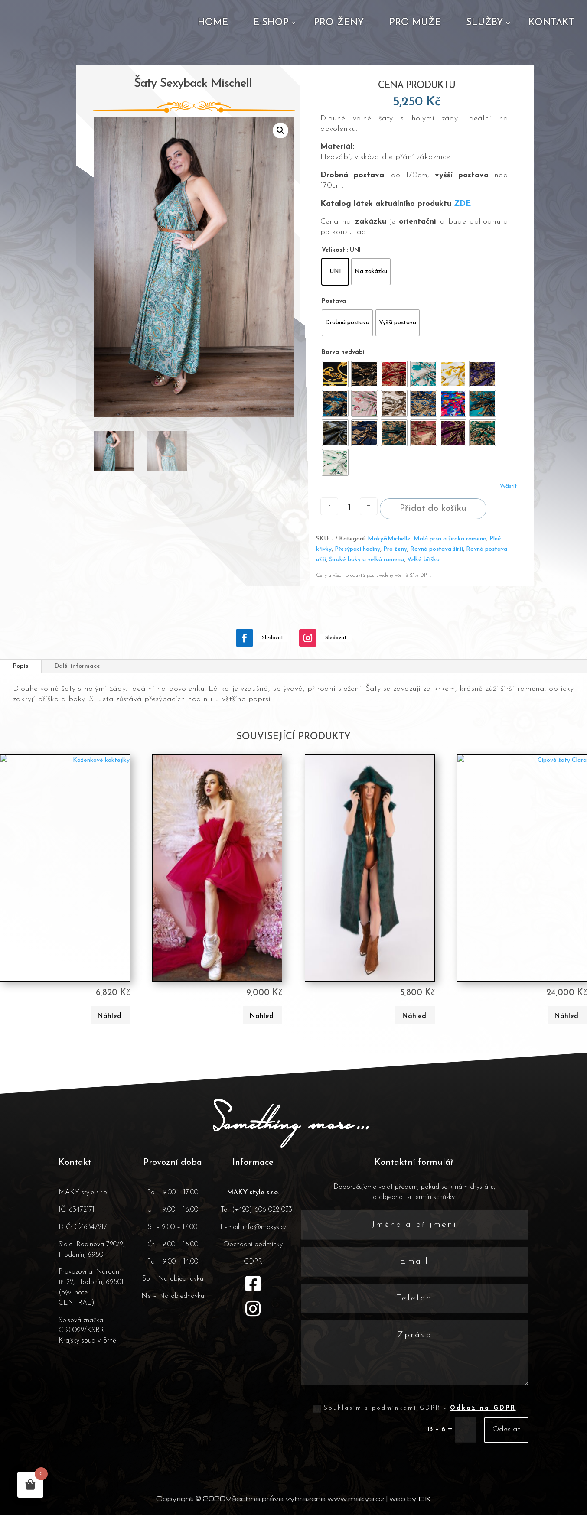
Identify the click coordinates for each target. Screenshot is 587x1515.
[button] (280, 130)
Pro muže (415, 23)
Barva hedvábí (343, 352)
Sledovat (272, 653)
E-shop (271, 23)
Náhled (109, 1031)
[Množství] (349, 508)
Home (213, 23)
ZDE (462, 204)
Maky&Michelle (389, 554)
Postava (334, 301)
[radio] (335, 272)
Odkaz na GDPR (483, 1424)
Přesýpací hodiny (357, 564)
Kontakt (551, 23)
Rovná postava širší (436, 564)
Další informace (77, 681)
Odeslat (506, 1445)
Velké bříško (423, 575)
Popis (20, 681)
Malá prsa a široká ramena (450, 554)
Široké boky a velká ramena (366, 575)
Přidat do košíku (433, 524)
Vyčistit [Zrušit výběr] (508, 486)
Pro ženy (339, 23)
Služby (484, 23)
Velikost (333, 250)
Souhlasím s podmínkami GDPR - (414, 1424)
